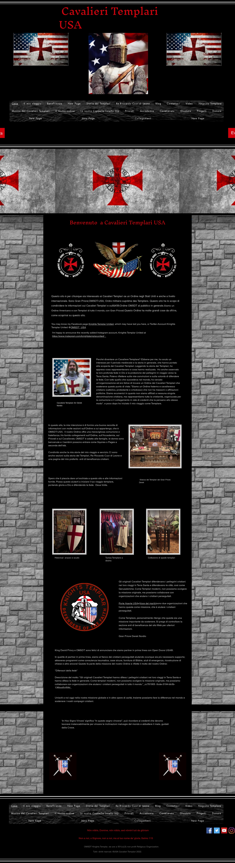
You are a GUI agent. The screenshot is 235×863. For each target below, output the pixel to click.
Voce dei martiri (147, 603)
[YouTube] (224, 830)
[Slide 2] (115, 206)
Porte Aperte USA (128, 603)
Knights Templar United (101, 324)
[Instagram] (232, 830)
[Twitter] (217, 830)
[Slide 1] (119, 206)
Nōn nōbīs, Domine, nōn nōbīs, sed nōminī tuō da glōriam (118, 830)
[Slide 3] (111, 206)
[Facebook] (209, 830)
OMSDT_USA (78, 327)
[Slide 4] (123, 206)
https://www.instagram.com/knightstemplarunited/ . (79, 336)
